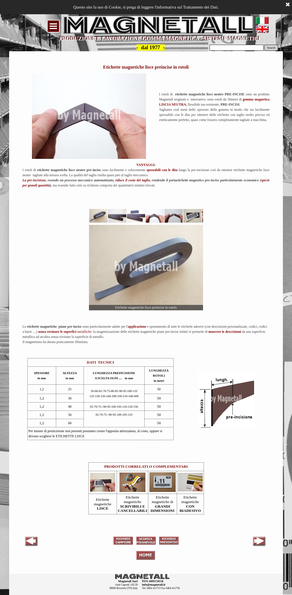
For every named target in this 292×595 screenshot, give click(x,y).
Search (271, 47)
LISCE (102, 508)
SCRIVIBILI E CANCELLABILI (132, 508)
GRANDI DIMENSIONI (163, 508)
